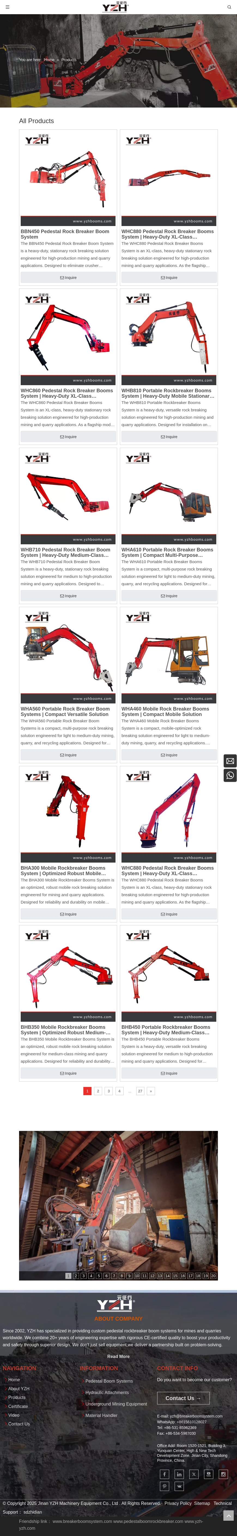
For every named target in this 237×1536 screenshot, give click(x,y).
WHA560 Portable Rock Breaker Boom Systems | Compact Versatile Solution (65, 711)
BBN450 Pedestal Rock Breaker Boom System (65, 234)
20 (213, 1276)
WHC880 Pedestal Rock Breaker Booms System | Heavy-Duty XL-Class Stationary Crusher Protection (167, 234)
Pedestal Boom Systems (109, 1381)
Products (16, 1397)
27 (140, 1091)
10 (137, 1276)
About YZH (18, 1388)
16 (183, 1276)
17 (190, 1276)
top (228, 1515)
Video (13, 1415)
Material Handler (101, 1415)
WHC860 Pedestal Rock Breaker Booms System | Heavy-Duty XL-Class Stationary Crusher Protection (67, 393)
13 (160, 1276)
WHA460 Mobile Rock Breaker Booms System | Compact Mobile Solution (165, 711)
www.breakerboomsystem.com (82, 1521)
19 (205, 1276)
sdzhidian (32, 1512)
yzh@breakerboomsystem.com (196, 1416)
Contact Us (19, 1424)
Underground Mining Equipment (116, 1404)
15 (175, 1276)
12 (152, 1276)
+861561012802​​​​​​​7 (191, 1422)
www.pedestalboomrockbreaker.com (148, 1521)
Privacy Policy (178, 1503)
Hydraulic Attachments (107, 1392)
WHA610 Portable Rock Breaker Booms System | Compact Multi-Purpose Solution (167, 552)
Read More (118, 1356)
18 (198, 1276)
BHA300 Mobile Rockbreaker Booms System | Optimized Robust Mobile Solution (63, 870)
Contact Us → (183, 1398)
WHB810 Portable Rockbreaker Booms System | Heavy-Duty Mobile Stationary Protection (166, 393)
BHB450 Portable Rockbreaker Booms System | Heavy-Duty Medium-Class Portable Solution (165, 1029)
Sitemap (202, 1503)
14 (167, 1276)
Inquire (68, 277)
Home (14, 1379)
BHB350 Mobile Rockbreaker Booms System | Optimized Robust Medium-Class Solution (63, 1029)
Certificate (18, 1406)
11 (144, 1276)
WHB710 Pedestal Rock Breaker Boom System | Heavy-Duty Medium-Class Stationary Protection (65, 552)
